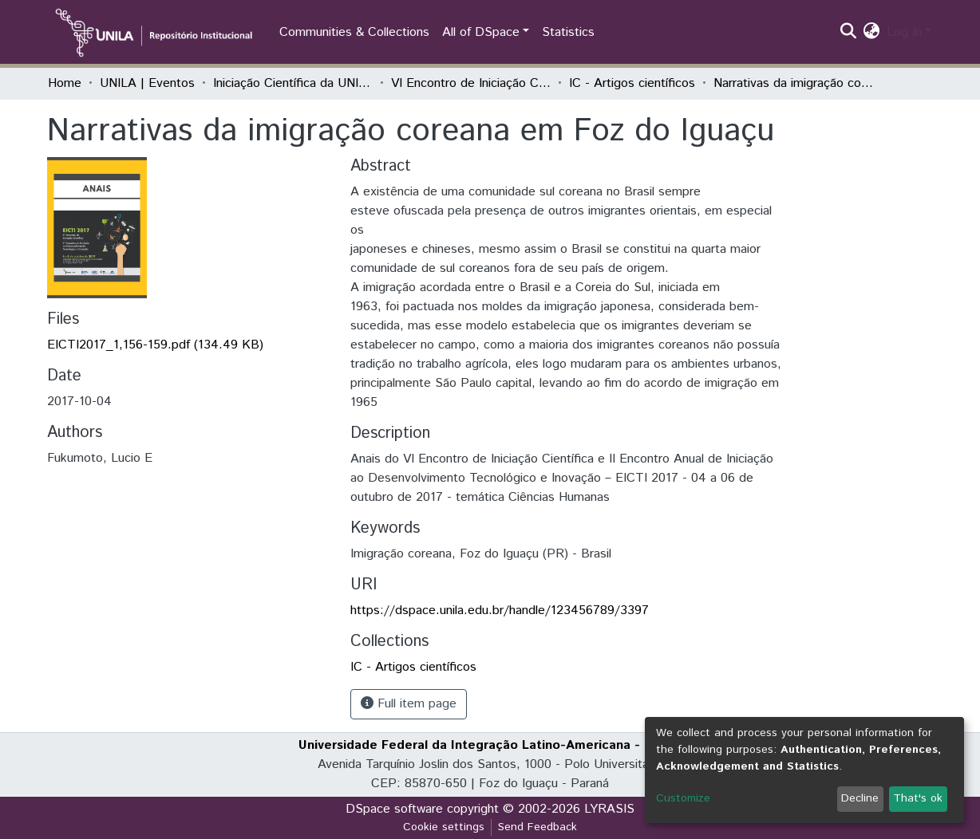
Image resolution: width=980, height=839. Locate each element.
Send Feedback (537, 827)
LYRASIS (609, 809)
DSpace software (394, 809)
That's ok (917, 798)
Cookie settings (443, 827)
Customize (683, 798)
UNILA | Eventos (147, 83)
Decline (860, 798)
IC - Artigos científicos (632, 83)
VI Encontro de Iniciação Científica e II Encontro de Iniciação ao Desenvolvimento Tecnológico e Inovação (471, 83)
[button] (872, 32)
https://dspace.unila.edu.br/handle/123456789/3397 (499, 610)
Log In (904, 32)
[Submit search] (849, 32)
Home (64, 83)
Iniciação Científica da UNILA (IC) (293, 83)
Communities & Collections (354, 32)
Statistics (568, 32)
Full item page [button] (408, 704)
